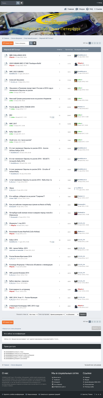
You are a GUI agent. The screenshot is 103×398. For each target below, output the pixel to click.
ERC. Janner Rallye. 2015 (18, 248)
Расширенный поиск (21, 3)
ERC (10, 115)
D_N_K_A (14, 82)
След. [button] (100, 43)
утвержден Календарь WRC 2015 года (24, 306)
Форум (87, 379)
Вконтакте (57, 377)
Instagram (57, 382)
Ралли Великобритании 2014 (20, 256)
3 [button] (94, 43)
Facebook (57, 379)
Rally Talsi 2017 (15, 132)
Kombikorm (81, 55)
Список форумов (16, 365)
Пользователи (89, 384)
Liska (79, 79)
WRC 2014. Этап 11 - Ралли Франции (23, 297)
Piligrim (11, 57)
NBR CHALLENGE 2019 (17, 55)
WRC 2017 (13, 123)
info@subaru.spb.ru (60, 386)
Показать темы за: (27, 314)
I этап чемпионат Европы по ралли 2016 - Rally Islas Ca (30, 180)
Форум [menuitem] (82, 9)
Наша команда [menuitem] (32, 394)
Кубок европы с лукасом (19, 281)
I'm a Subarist (58, 384)
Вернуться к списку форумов (12, 328)
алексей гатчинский (16, 250)
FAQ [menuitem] (91, 9)
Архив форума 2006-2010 (92, 382)
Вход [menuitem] (100, 3)
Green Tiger (13, 198)
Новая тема (8, 43)
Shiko (79, 188)
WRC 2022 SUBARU (16, 72)
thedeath (81, 212)
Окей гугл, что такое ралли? (20, 140)
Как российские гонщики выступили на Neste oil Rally (30, 204)
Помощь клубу (89, 386)
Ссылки (99, 9)
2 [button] (92, 43)
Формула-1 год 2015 (17, 223)
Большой (12, 206)
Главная (71, 9)
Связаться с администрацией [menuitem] (50, 394)
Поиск (18, 3)
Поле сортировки (51, 314)
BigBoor (80, 231)
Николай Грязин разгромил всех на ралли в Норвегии (30, 99)
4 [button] (97, 43)
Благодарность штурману (19, 289)
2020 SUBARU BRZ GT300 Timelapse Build (25, 63)
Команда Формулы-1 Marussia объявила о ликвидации (31, 265)
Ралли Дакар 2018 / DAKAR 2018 (22, 107)
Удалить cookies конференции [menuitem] (14, 394)
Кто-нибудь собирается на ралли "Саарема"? (27, 196)
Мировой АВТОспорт (12, 49)
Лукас (11, 188)
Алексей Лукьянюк (16, 80)
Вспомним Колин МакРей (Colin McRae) (24, 232)
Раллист (80, 106)
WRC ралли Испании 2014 (19, 273)
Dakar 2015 (13, 240)
